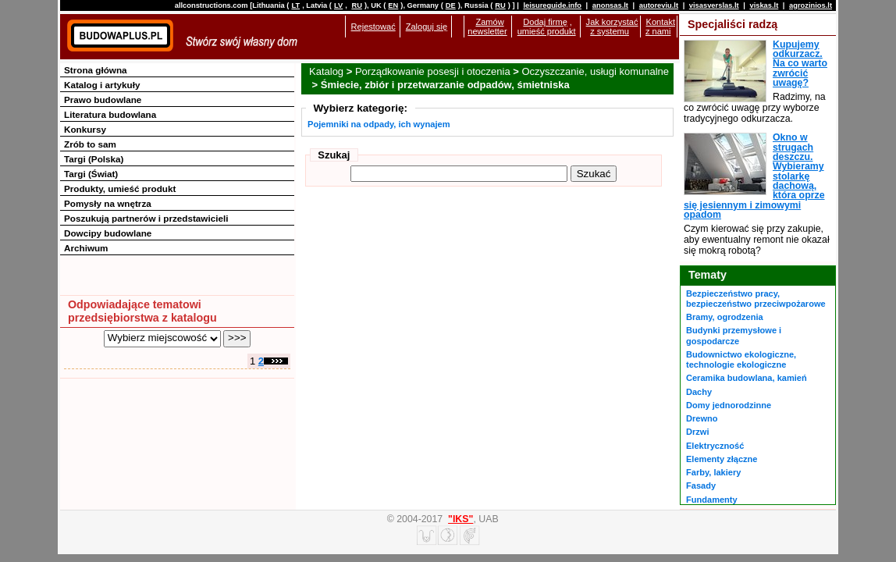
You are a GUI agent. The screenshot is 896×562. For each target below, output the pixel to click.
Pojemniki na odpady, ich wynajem (379, 124)
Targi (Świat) (91, 174)
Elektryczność (715, 445)
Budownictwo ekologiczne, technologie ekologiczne (741, 359)
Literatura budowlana (110, 114)
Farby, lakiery (713, 472)
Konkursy (85, 129)
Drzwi (697, 431)
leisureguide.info (552, 5)
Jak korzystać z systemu (612, 26)
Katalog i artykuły (102, 85)
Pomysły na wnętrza (107, 203)
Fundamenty (712, 499)
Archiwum (86, 248)
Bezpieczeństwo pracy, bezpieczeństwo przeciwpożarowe (756, 298)
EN (393, 5)
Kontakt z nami (660, 26)
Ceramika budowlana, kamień (746, 377)
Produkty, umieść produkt (120, 188)
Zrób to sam (90, 144)
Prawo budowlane (102, 99)
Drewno (702, 418)
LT (295, 5)
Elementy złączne (721, 459)
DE (451, 5)
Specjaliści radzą (732, 24)
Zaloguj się (426, 26)
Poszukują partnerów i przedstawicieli (146, 218)
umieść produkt (546, 31)
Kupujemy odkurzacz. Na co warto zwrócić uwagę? (800, 63)
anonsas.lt (610, 5)
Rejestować (373, 26)
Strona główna (95, 70)
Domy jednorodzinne (728, 405)
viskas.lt (763, 5)
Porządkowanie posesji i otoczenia (432, 71)
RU (356, 5)
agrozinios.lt (810, 5)
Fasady (701, 485)
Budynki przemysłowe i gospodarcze (733, 335)
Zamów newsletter (487, 26)
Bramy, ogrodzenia (724, 317)
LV (338, 5)
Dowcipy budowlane (107, 233)
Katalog (326, 71)
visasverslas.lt (714, 5)
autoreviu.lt (658, 5)
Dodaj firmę (545, 22)
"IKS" (460, 519)
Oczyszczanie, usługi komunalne (595, 71)
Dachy (699, 392)
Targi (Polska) (93, 159)
